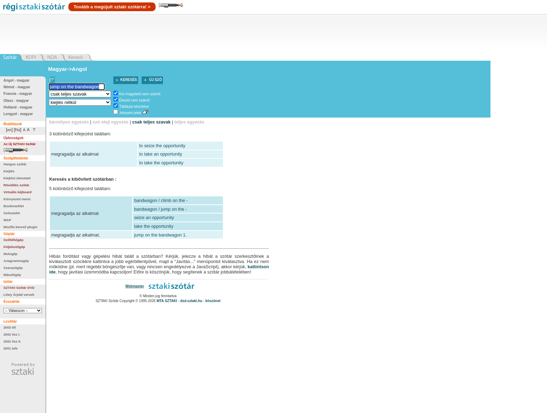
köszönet (212, 301)
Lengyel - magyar (18, 114)
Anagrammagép (16, 261)
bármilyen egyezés (69, 122)
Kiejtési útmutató (17, 178)
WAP (7, 220)
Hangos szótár (15, 164)
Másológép (12, 275)
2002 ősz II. (12, 341)
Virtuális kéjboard (17, 192)
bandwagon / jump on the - (160, 209)
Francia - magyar (17, 94)
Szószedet (11, 213)
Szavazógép (13, 268)
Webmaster (134, 286)
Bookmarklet (13, 206)
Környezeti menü (16, 199)
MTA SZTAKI (167, 301)
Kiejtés (8, 171)
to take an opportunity (160, 154)
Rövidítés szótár (16, 185)
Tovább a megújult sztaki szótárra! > (112, 6)
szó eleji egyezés (110, 122)
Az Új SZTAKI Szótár (19, 144)
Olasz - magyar (16, 101)
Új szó (155, 80)
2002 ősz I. (11, 334)
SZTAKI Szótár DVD (19, 288)
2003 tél (9, 327)
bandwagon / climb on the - (161, 200)
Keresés (128, 80)
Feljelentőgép (14, 247)
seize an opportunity (154, 217)
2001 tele (10, 348)
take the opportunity (153, 226)
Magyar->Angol (67, 69)
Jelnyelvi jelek (130, 113)
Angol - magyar (16, 80)
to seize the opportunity (162, 145)
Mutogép (10, 254)
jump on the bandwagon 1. (160, 235)
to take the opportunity (161, 162)
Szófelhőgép (13, 240)
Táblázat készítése (134, 106)
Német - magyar (16, 87)
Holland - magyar (17, 107)
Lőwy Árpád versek (18, 294)
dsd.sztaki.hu (191, 301)
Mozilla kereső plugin (20, 227)
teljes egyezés (189, 122)
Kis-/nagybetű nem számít (139, 94)
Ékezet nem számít (134, 100)
